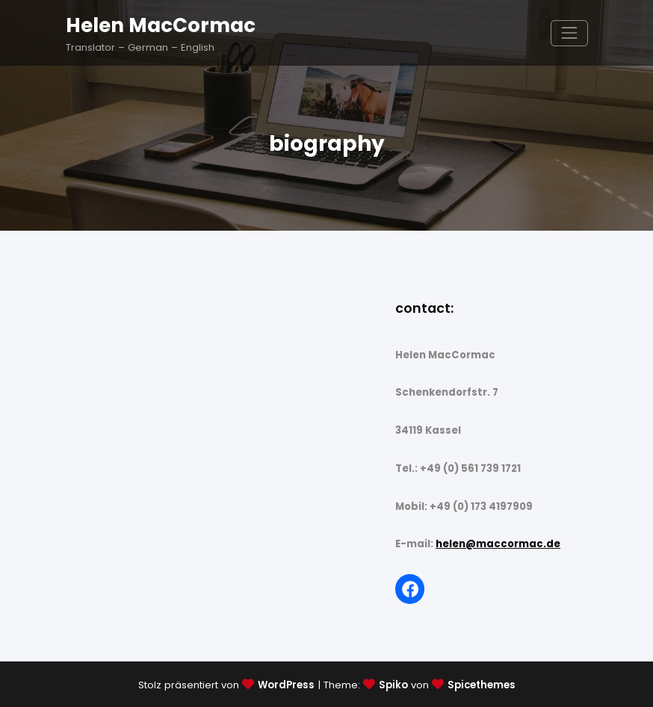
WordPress (286, 685)
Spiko (393, 685)
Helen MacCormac (161, 25)
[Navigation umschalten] (569, 33)
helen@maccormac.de (498, 544)
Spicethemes (482, 685)
